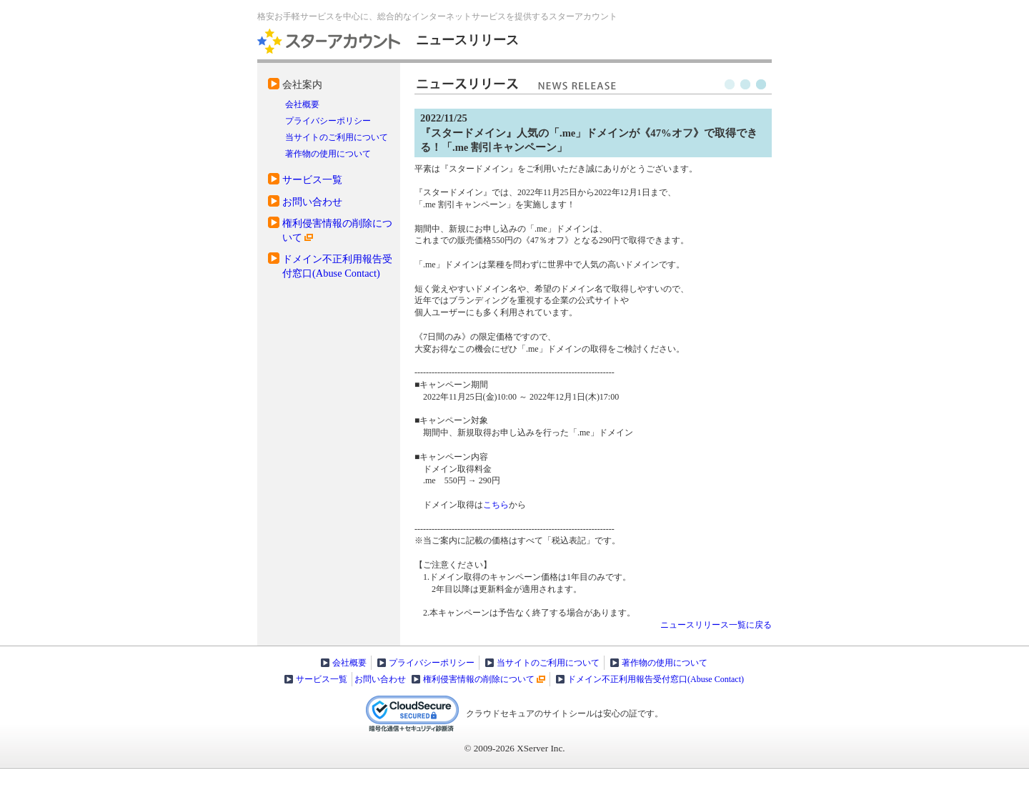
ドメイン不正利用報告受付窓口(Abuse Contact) (655, 679)
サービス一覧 (312, 179)
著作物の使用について (328, 154)
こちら (496, 505)
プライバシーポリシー (328, 121)
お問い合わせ (312, 201)
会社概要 (302, 104)
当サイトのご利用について (336, 137)
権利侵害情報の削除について (479, 679)
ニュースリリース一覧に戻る (716, 625)
